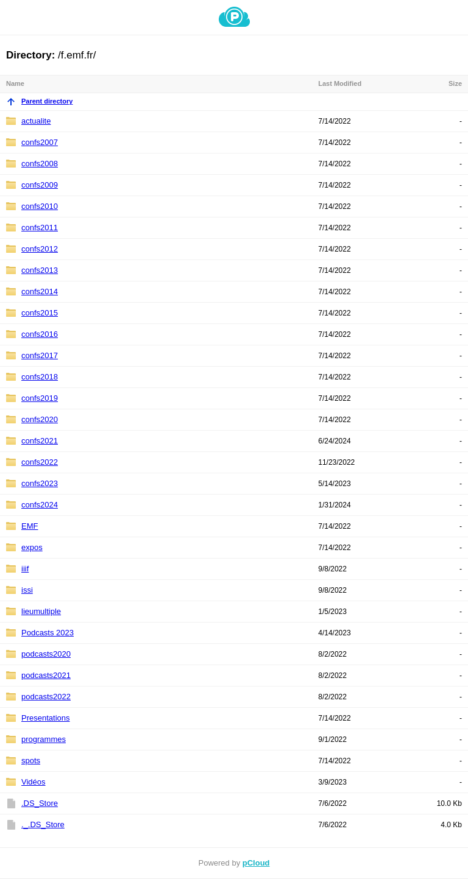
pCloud (256, 862)
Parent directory (39, 101)
